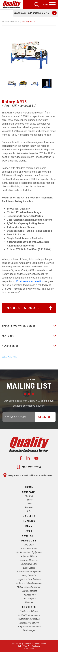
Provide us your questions (30, 281)
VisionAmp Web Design (32, 646)
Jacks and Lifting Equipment (29, 583)
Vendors (29, 602)
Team (29, 503)
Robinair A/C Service (29, 623)
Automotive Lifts (29, 564)
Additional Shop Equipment (29, 552)
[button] (35, 13)
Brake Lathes (29, 568)
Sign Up (45, 417)
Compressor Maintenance (29, 626)
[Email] (18, 417)
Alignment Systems (29, 560)
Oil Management (29, 591)
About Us (29, 496)
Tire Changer (29, 630)
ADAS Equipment (29, 548)
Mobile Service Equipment (29, 587)
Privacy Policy (29, 648)
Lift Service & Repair (29, 611)
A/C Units (29, 544)
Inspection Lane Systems (29, 579)
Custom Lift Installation (29, 619)
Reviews (29, 507)
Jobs (29, 511)
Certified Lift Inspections (29, 615)
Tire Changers (29, 598)
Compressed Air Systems (29, 571)
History (29, 500)
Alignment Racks (29, 556)
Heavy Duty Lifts (29, 575)
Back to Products (10, 22)
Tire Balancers (29, 594)
